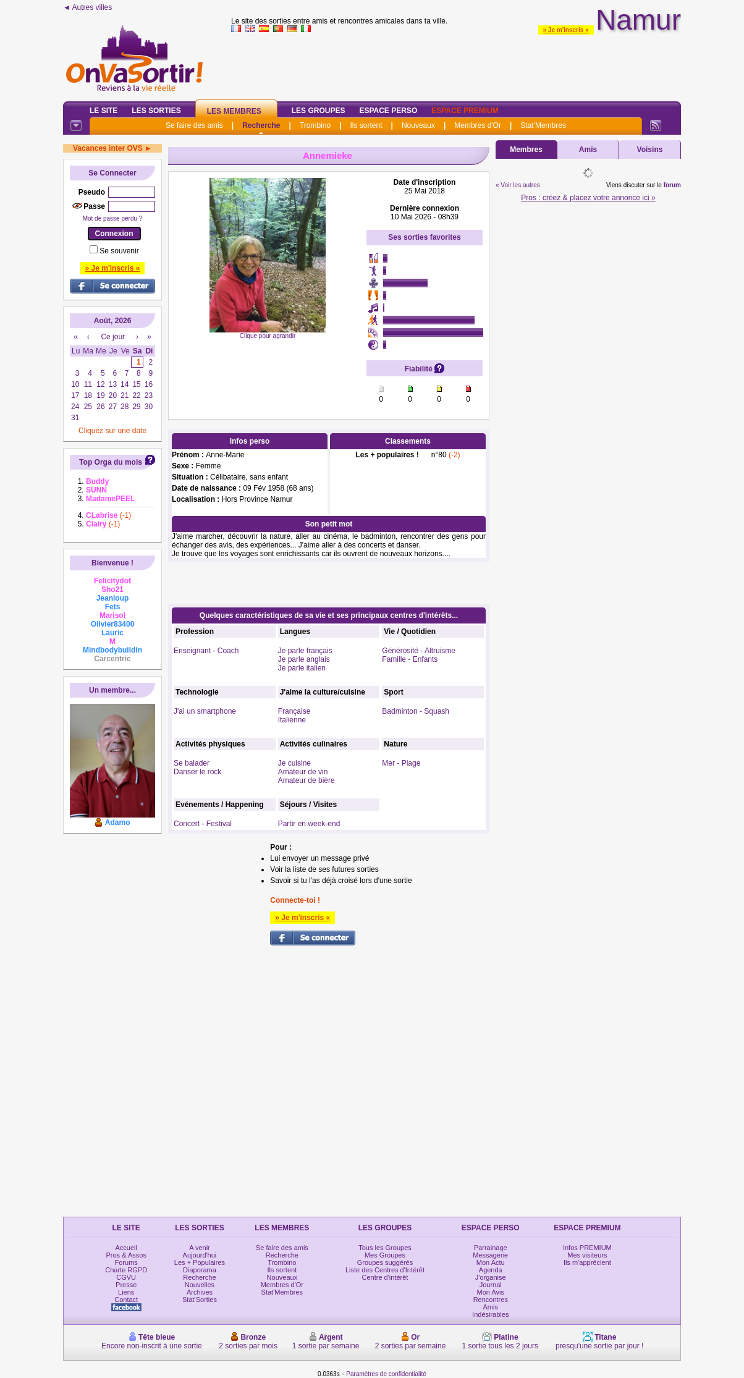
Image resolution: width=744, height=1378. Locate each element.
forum (672, 185)
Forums (126, 1262)
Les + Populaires (199, 1262)
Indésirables (490, 1314)
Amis (588, 149)
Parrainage (490, 1247)
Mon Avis (490, 1292)
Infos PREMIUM (587, 1247)
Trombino (315, 125)
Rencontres (490, 1299)
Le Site (103, 110)
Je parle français (305, 650)
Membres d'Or (477, 125)
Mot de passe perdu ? (113, 218)
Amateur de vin (303, 771)
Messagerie (490, 1255)
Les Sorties (156, 110)
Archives (200, 1292)
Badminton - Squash (415, 711)
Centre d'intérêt (385, 1277)
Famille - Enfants (410, 659)
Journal (491, 1284)
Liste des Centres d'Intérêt (385, 1270)
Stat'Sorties (199, 1299)
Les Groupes (318, 110)
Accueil (126, 1247)
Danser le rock (197, 771)
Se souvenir (118, 251)
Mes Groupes (385, 1255)
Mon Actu (490, 1262)
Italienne (292, 720)
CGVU (126, 1277)
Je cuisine (294, 763)
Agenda (490, 1270)
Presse (126, 1284)
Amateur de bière (306, 780)
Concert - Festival (203, 823)
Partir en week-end (309, 823)
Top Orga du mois (110, 462)
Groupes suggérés (385, 1262)
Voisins (650, 149)
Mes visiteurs (587, 1255)
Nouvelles (199, 1284)
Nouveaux (418, 125)
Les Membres (234, 111)
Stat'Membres (543, 125)
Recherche (261, 125)
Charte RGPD (126, 1270)
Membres (526, 149)
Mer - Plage (401, 763)
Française (294, 711)
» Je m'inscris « (566, 30)
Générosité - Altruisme (418, 650)
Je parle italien (302, 668)
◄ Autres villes (87, 7)
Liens (126, 1292)
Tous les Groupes (385, 1247)
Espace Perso (388, 110)
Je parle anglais (304, 659)
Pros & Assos (126, 1255)
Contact (126, 1299)
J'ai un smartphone (205, 711)
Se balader (191, 763)
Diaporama (199, 1270)
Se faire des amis (194, 125)
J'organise (490, 1277)
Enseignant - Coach (206, 650)
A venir (199, 1247)
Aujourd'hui (200, 1255)
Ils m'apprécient (587, 1262)
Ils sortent (366, 125)
